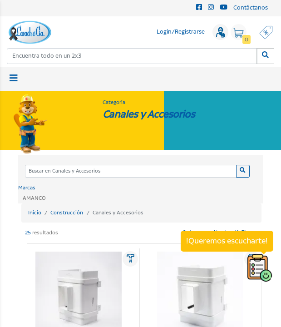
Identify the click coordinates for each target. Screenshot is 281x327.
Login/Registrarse (181, 32)
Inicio (34, 213)
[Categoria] (131, 171)
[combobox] (132, 56)
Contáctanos (250, 8)
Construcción (66, 213)
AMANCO (34, 198)
